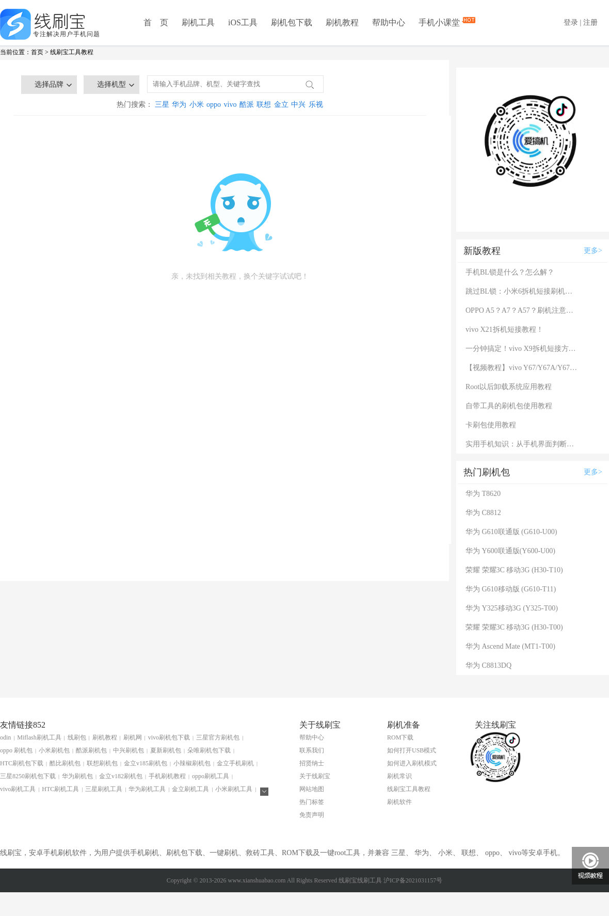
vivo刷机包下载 (169, 737)
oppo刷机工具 (210, 776)
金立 (281, 104)
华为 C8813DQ (488, 665)
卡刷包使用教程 (491, 425)
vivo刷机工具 (18, 789)
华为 (179, 104)
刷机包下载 (291, 22)
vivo (230, 104)
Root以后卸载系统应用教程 (509, 387)
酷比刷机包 (65, 763)
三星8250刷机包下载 (28, 776)
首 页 (155, 22)
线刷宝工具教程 (71, 52)
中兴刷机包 (128, 750)
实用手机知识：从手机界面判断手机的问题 (522, 444)
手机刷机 (144, 853)
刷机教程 (342, 22)
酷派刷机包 (91, 750)
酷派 (246, 104)
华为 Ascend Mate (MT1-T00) (510, 646)
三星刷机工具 (103, 789)
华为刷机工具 (147, 789)
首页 (37, 52)
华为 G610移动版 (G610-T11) (511, 589)
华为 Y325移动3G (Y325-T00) (512, 608)
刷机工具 (198, 22)
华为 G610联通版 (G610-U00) (511, 532)
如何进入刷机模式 (412, 763)
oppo (213, 104)
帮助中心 (388, 22)
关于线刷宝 (314, 776)
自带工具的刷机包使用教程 (509, 406)
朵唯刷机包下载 (209, 750)
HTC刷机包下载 (21, 763)
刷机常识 (399, 776)
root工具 (347, 853)
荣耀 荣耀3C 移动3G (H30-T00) (514, 627)
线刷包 (77, 737)
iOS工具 (243, 22)
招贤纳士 (311, 763)
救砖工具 (260, 853)
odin (5, 737)
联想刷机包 (102, 763)
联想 (264, 104)
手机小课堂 (440, 22)
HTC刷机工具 (60, 789)
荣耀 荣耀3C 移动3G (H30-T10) (514, 570)
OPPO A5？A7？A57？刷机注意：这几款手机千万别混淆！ (522, 310)
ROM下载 (400, 737)
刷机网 (132, 737)
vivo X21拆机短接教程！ (504, 329)
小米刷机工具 (233, 789)
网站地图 (311, 789)
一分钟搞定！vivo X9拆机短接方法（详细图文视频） (522, 348)
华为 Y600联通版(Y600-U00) (510, 551)
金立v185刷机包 (145, 763)
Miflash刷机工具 (39, 737)
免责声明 (311, 814)
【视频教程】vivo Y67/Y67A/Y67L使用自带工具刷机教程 (522, 368)
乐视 (316, 104)
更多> (593, 250)
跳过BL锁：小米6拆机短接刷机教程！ (522, 291)
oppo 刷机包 (16, 750)
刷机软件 (399, 802)
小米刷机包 (54, 750)
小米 (196, 104)
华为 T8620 (483, 493)
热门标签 (311, 802)
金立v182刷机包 (120, 776)
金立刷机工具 (190, 789)
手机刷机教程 (167, 776)
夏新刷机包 (165, 750)
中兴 (298, 104)
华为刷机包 (77, 776)
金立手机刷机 (235, 763)
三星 (162, 104)
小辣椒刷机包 (192, 763)
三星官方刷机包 (217, 737)
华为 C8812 (483, 513)
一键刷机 (224, 853)
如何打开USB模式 (411, 750)
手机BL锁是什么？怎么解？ (510, 272)
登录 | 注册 (581, 22)
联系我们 (311, 750)
